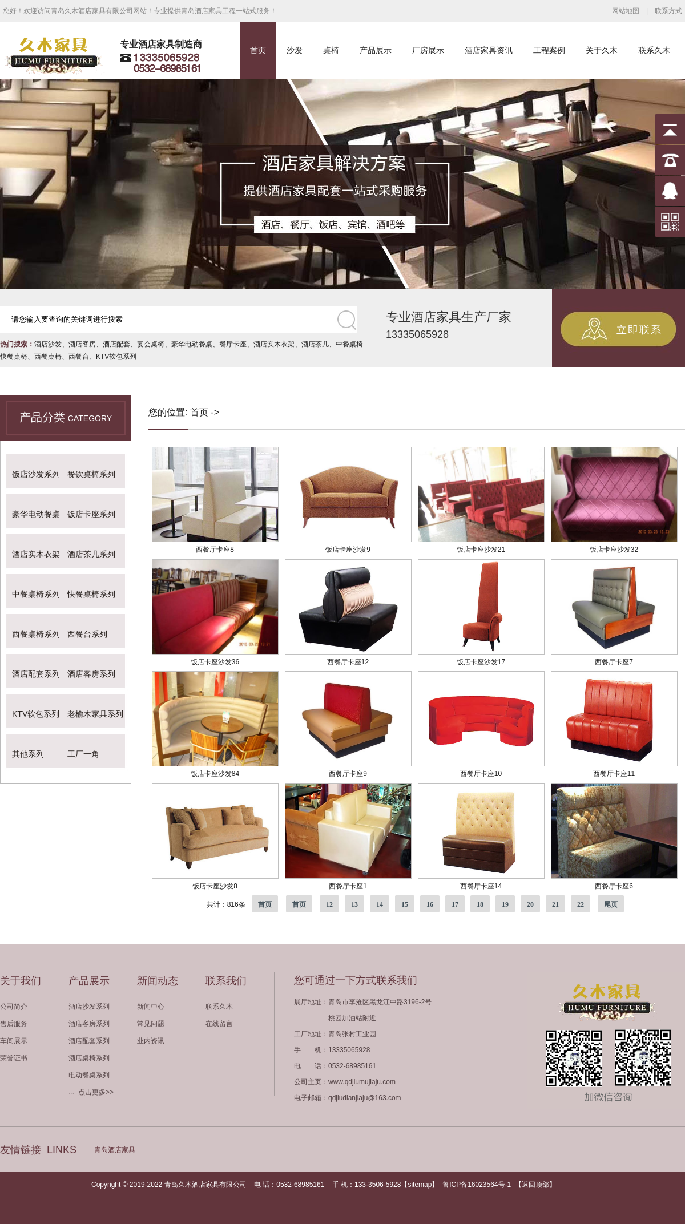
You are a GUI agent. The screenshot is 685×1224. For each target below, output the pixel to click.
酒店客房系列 (91, 673)
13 (354, 904)
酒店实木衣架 (274, 344)
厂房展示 (428, 50)
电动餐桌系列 (89, 1075)
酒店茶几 (315, 344)
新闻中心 (150, 1007)
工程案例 (549, 50)
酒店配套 (116, 344)
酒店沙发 (48, 344)
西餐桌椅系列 (36, 634)
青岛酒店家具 (114, 1150)
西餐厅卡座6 (614, 886)
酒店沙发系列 (89, 1007)
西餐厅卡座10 (481, 774)
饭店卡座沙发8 (214, 886)
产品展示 (376, 50)
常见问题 (150, 1024)
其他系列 (28, 753)
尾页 (611, 904)
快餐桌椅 (13, 357)
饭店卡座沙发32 (614, 550)
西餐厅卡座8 (215, 550)
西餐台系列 (87, 634)
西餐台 (78, 357)
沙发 (295, 50)
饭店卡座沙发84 (215, 774)
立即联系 (639, 330)
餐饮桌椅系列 (91, 474)
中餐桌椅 (349, 344)
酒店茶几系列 (91, 554)
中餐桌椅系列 (36, 594)
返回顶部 (535, 1185)
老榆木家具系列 (95, 713)
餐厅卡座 (233, 344)
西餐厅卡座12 (348, 662)
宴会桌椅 (150, 344)
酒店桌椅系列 (89, 1058)
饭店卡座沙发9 (347, 550)
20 (530, 904)
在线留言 (219, 1024)
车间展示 (13, 1041)
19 (505, 904)
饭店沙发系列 (36, 474)
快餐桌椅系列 (91, 594)
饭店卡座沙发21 (481, 550)
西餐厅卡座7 (614, 662)
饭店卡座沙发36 (215, 662)
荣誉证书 (13, 1058)
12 (329, 904)
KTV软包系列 (116, 357)
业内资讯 (150, 1041)
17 (455, 904)
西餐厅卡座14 (481, 886)
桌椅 (331, 50)
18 (480, 904)
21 (555, 904)
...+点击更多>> (91, 1092)
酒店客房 (82, 344)
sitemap (420, 1185)
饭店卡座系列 (91, 514)
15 (404, 904)
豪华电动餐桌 (191, 344)
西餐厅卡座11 (614, 774)
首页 (258, 50)
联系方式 (668, 11)
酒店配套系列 (36, 673)
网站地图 (625, 11)
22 (580, 904)
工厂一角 (83, 753)
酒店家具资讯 (489, 50)
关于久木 (602, 50)
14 (379, 904)
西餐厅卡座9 (348, 774)
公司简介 (13, 1007)
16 (429, 904)
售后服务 (13, 1024)
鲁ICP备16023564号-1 (476, 1185)
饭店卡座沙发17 (481, 662)
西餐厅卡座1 (348, 886)
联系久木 (654, 50)
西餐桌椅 (48, 357)
